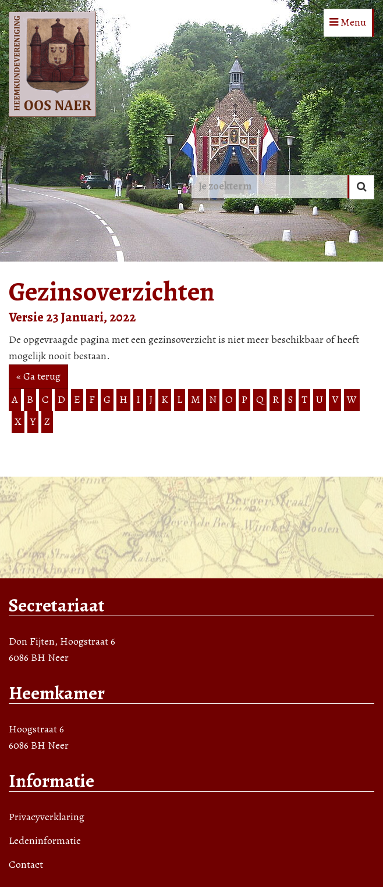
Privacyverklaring (46, 817)
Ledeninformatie (45, 840)
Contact (26, 864)
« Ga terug (38, 376)
